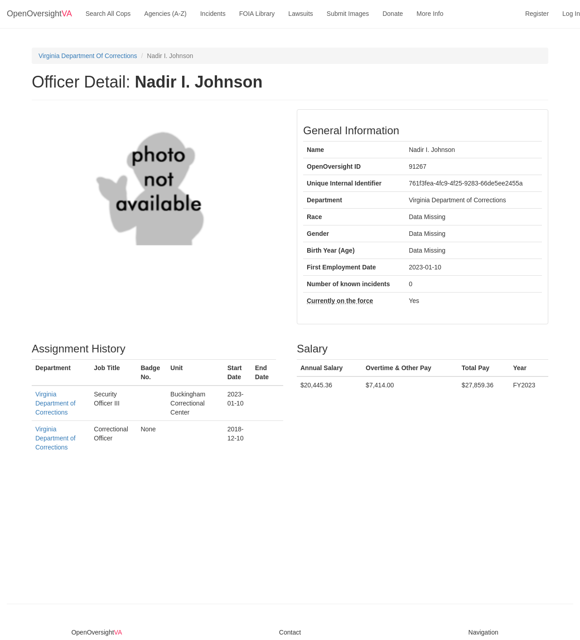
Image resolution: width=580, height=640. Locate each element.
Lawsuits (300, 13)
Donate (392, 13)
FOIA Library (257, 13)
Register (537, 13)
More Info (429, 13)
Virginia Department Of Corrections (88, 55)
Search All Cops (108, 13)
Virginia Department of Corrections (55, 403)
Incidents (213, 13)
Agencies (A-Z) (165, 13)
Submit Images (348, 13)
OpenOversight (39, 13)
